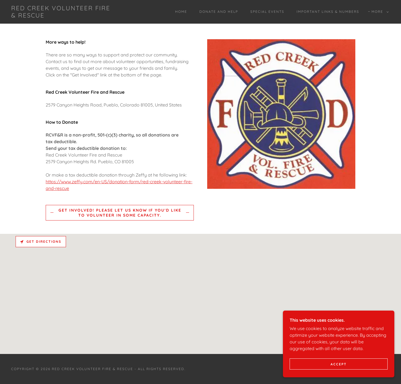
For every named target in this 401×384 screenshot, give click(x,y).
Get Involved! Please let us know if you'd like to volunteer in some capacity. (119, 213)
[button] (379, 11)
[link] (63, 16)
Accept (339, 364)
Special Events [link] (267, 11)
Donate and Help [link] (218, 11)
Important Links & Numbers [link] (328, 11)
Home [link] (181, 11)
